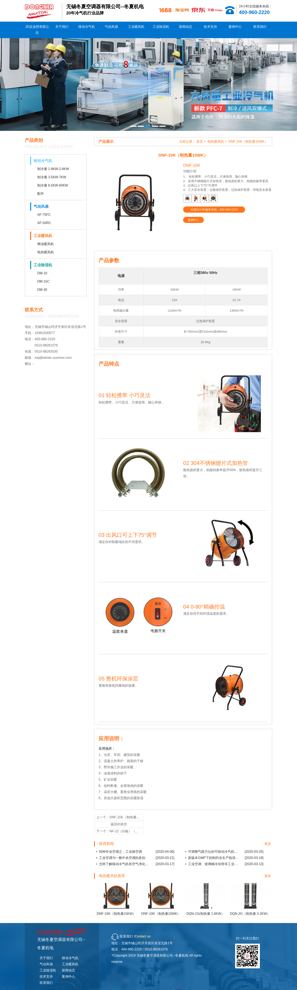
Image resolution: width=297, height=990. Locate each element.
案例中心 (235, 26)
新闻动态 (185, 26)
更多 (267, 844)
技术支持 (210, 26)
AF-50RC (44, 223)
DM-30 (42, 289)
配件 (40, 193)
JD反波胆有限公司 (37, 30)
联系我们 (259, 26)
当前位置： (187, 141)
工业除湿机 (161, 26)
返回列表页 (119, 824)
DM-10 (42, 273)
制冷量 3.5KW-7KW (51, 177)
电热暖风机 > (217, 141)
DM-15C (43, 281)
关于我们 (61, 26)
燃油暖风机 (45, 244)
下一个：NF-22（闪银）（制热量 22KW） (120, 831)
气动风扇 (111, 26)
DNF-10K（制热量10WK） (248, 141)
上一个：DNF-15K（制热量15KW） (120, 817)
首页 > (201, 141)
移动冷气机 (86, 26)
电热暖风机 (45, 252)
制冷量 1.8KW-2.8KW (53, 169)
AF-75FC (44, 214)
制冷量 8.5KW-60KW (52, 185)
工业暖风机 (136, 26)
